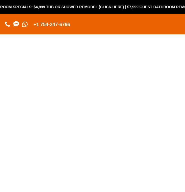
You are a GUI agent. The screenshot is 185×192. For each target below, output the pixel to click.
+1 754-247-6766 (51, 24)
